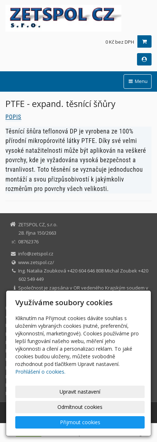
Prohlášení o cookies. (40, 371)
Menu (138, 81)
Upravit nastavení (80, 391)
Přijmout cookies (80, 422)
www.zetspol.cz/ (36, 262)
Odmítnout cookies (79, 406)
